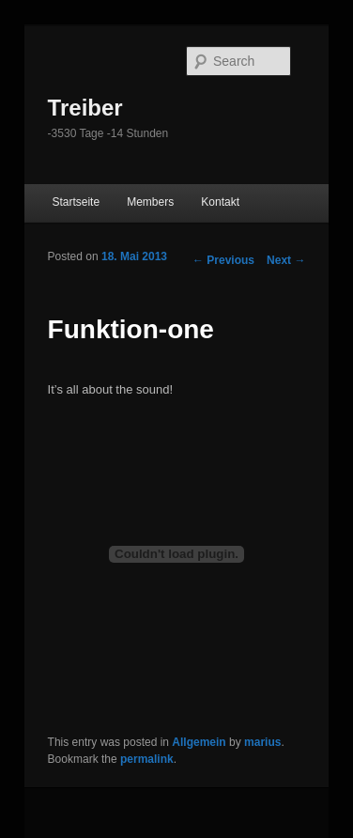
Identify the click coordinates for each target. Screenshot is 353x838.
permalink (147, 759)
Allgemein (198, 742)
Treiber (85, 107)
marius (262, 742)
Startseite (76, 202)
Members (150, 202)
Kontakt (220, 202)
